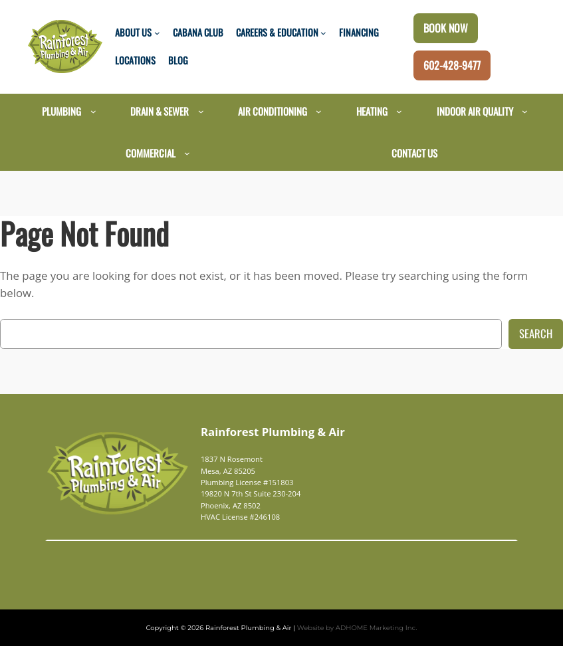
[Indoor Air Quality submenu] (525, 111)
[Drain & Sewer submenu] (201, 111)
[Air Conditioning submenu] (319, 111)
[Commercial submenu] (187, 153)
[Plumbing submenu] (93, 111)
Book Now (445, 28)
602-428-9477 (452, 65)
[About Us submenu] (157, 33)
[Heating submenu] (399, 111)
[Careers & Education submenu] (323, 33)
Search (535, 333)
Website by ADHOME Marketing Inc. (348, 627)
